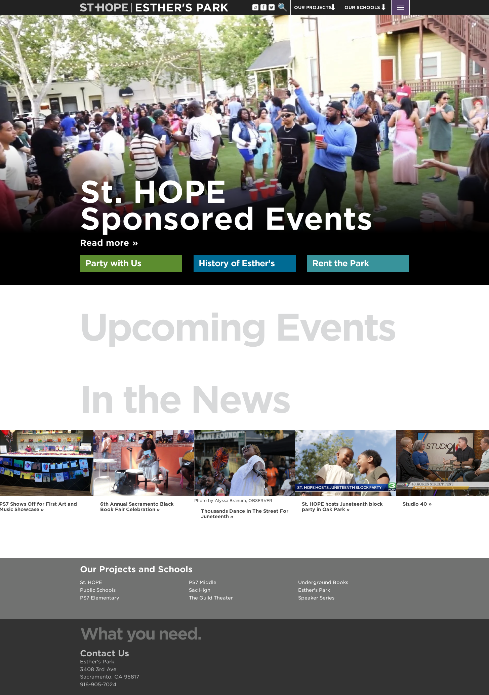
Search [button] (282, 7)
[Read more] (244, 127)
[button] (400, 7)
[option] (244, 127)
